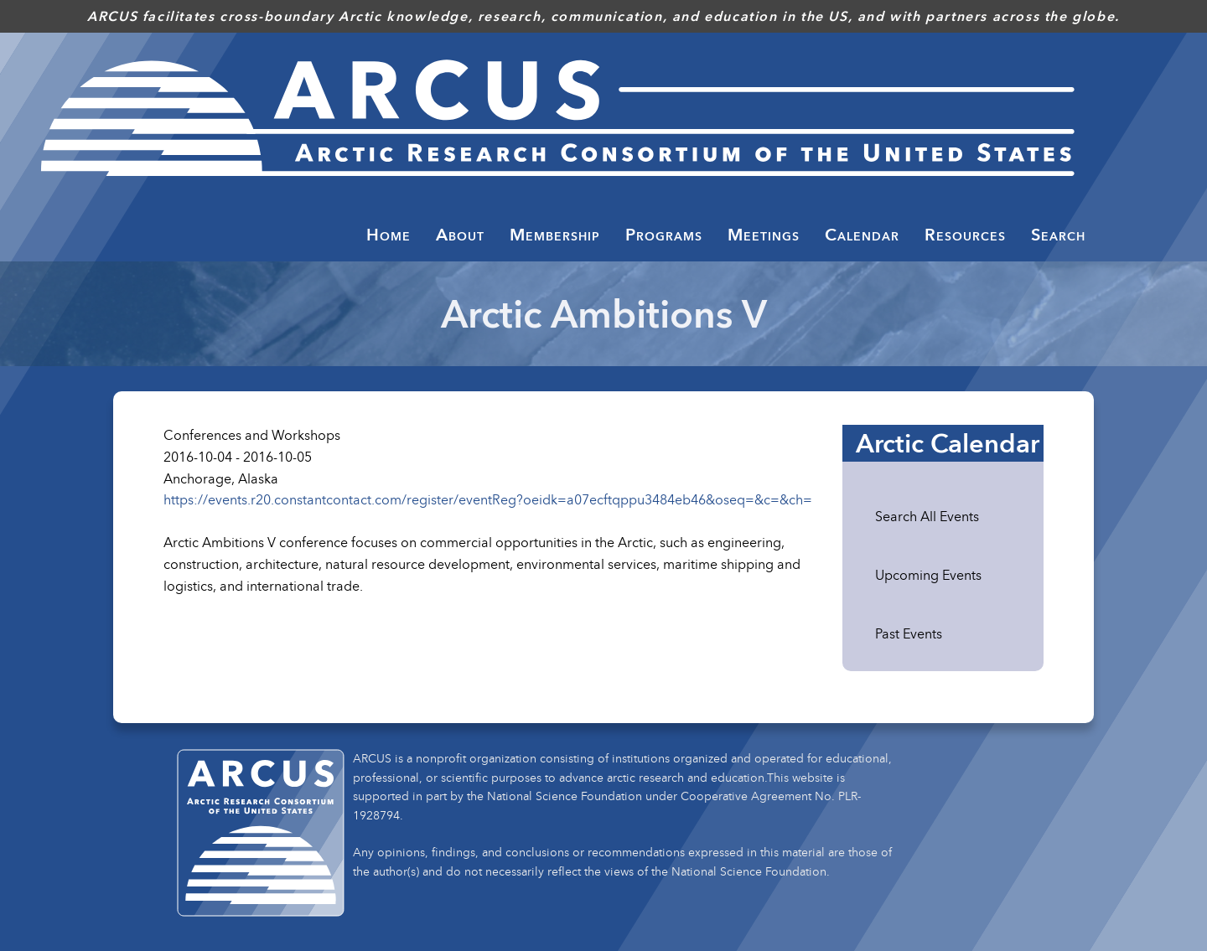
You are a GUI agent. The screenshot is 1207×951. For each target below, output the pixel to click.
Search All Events (927, 516)
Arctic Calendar (947, 443)
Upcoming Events (928, 575)
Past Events (908, 633)
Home (388, 234)
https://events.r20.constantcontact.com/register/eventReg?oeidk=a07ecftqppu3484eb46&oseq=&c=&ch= (487, 499)
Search (1058, 234)
